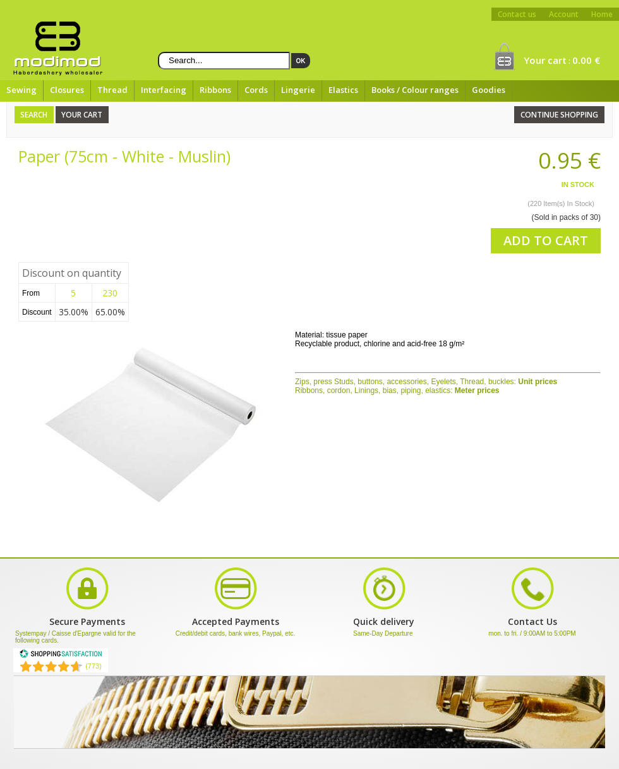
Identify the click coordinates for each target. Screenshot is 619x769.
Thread (112, 89)
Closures (67, 89)
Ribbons (215, 89)
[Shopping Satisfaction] (61, 656)
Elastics (343, 89)
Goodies (488, 89)
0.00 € (586, 60)
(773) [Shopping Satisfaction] (93, 666)
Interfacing (163, 89)
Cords (256, 89)
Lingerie (298, 89)
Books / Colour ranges (415, 89)
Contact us (517, 14)
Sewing (21, 89)
